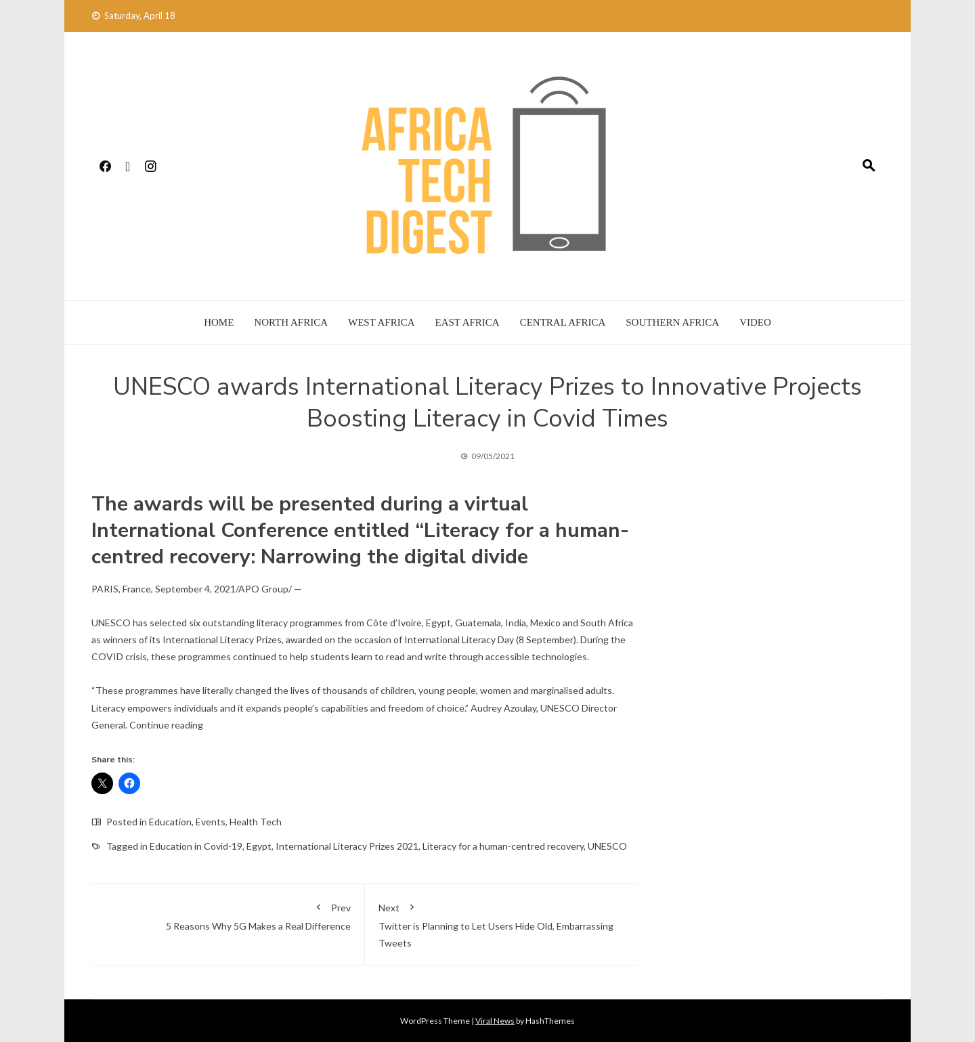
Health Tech (256, 821)
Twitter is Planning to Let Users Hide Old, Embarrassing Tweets (501, 923)
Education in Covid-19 (196, 846)
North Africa (291, 322)
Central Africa (563, 322)
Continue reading (166, 725)
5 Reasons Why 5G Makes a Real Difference (228, 914)
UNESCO (607, 846)
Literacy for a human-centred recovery (503, 846)
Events (210, 821)
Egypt (259, 846)
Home (219, 322)
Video (755, 322)
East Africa (467, 322)
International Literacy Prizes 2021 (347, 846)
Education (170, 821)
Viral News (495, 1021)
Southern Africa (672, 322)
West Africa (381, 322)
